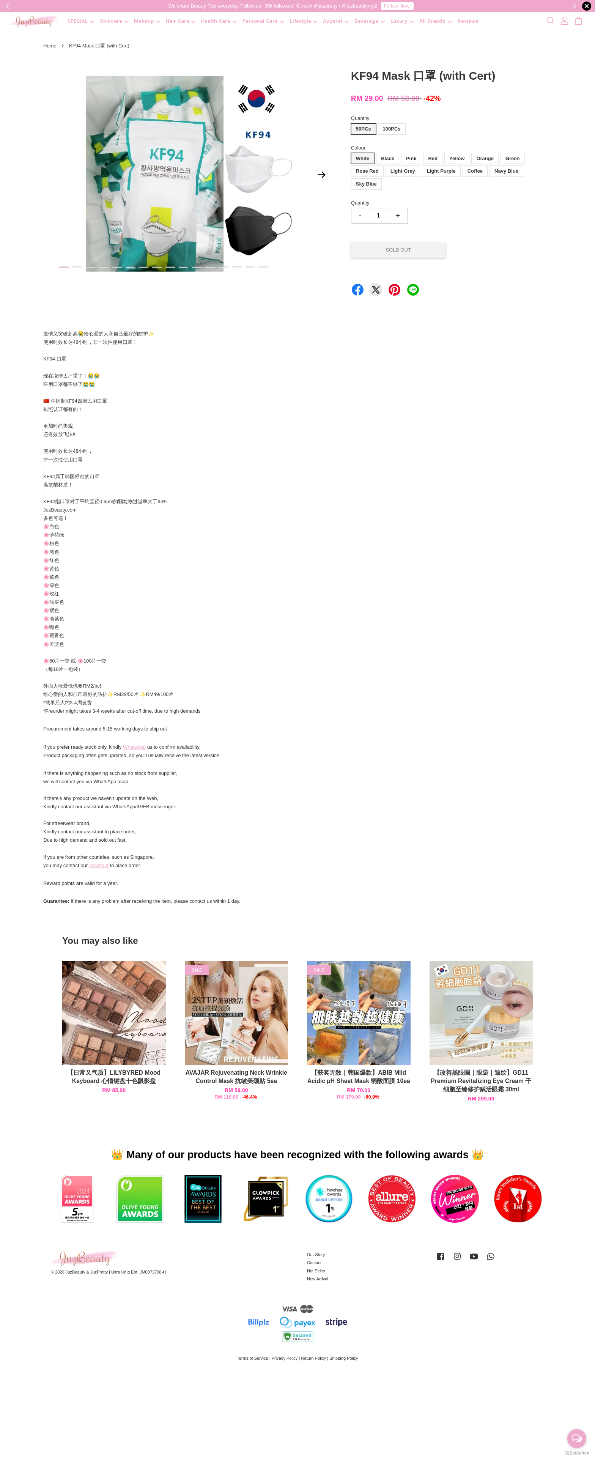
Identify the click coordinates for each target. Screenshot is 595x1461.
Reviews (468, 21)
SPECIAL (80, 21)
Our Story (316, 1254)
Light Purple (441, 171)
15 (250, 267)
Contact (314, 1262)
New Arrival (317, 1279)
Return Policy (313, 1358)
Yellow (456, 158)
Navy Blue (506, 171)
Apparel (336, 21)
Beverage (369, 21)
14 (236, 267)
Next (321, 174)
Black (387, 158)
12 (210, 267)
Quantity (360, 118)
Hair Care (181, 21)
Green (512, 158)
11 (196, 267)
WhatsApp (134, 747)
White (362, 158)
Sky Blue (366, 184)
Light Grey (402, 171)
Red (433, 158)
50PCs (363, 129)
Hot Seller (316, 1271)
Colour (358, 148)
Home (50, 46)
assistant (99, 865)
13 (223, 267)
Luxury (402, 21)
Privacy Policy (285, 1358)
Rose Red (367, 171)
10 (183, 267)
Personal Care (263, 21)
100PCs (392, 129)
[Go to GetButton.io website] (577, 1453)
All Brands (435, 21)
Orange (485, 158)
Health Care (219, 21)
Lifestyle (304, 21)
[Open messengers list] (576, 1438)
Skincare (114, 21)
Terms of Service (252, 1358)
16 (263, 267)
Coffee (475, 171)
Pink (411, 158)
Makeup (147, 21)
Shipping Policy (343, 1358)
